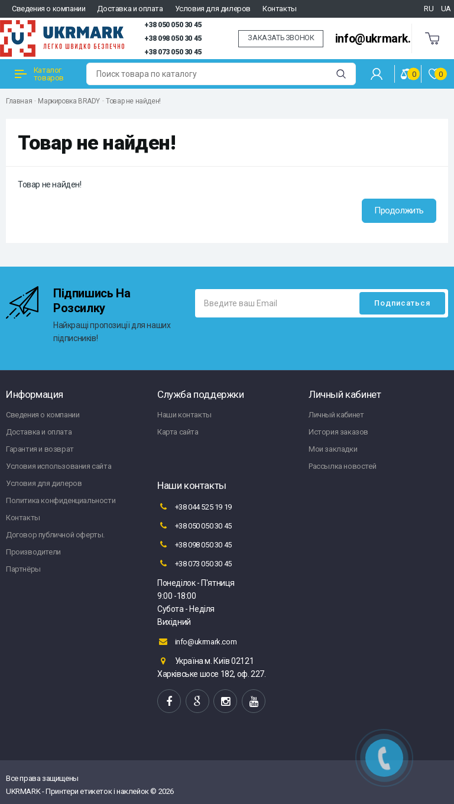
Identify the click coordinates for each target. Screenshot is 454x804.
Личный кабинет (336, 414)
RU (428, 8)
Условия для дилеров (213, 8)
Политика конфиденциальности (60, 500)
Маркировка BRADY (69, 101)
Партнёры (23, 569)
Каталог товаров (39, 74)
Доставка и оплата (130, 8)
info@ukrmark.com (384, 39)
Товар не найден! (133, 101)
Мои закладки (333, 449)
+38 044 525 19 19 (194, 507)
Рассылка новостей (342, 466)
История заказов (338, 431)
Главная (19, 101)
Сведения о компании (48, 8)
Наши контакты (184, 414)
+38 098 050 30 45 (173, 38)
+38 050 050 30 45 (173, 25)
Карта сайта (178, 431)
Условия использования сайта (58, 466)
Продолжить (399, 210)
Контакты (279, 8)
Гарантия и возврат (40, 449)
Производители (33, 551)
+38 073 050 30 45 (173, 52)
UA (446, 8)
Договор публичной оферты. (55, 534)
